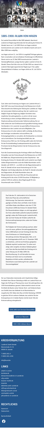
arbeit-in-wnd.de (6, 371)
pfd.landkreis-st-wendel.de (9, 395)
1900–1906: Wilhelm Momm (22, 324)
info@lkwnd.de (6, 360)
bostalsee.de (5, 373)
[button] (2, 2)
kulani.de (4, 383)
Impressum (4, 408)
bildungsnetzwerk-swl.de (9, 391)
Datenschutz (5, 411)
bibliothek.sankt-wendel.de (9, 386)
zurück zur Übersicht (22, 317)
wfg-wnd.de (5, 378)
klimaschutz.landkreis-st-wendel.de (12, 376)
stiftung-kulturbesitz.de (8, 388)
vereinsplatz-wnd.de (7, 393)
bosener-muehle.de (7, 381)
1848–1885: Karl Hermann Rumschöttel (22, 309)
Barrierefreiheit (6, 416)
